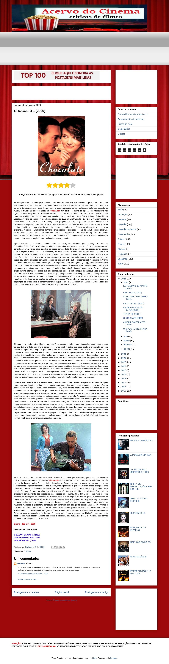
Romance (122, 254)
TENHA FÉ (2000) (131, 314)
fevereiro (128, 344)
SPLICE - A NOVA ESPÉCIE (138, 499)
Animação (122, 214)
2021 (124, 366)
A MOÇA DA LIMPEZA (141, 455)
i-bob (94, 658)
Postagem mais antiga (96, 592)
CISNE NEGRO (137, 513)
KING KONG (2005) (132, 292)
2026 (124, 279)
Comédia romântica (127, 229)
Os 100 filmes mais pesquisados (133, 114)
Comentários (124, 129)
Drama (28, 551)
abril (126, 336)
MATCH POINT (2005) (133, 303)
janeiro (127, 349)
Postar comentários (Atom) (65, 600)
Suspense (122, 259)
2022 (124, 362)
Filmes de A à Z (125, 124)
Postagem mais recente (26, 592)
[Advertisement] (85, 39)
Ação (120, 209)
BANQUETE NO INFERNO (138, 528)
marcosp (21, 564)
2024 (124, 354)
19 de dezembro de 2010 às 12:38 (33, 574)
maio (126, 282)
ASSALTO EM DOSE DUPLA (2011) (133, 308)
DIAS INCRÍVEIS (138, 556)
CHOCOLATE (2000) (133, 318)
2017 (124, 382)
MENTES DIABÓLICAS (141, 440)
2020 (124, 370)
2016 (124, 386)
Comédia (122, 224)
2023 (124, 358)
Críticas (121, 134)
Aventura (122, 219)
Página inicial (62, 592)
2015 (124, 391)
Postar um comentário (27, 579)
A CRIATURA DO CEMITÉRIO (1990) (139, 470)
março (127, 340)
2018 (124, 378)
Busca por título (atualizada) (131, 119)
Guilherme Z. (31, 547)
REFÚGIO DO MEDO (140, 542)
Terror (121, 264)
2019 (124, 374)
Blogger (113, 658)
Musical (121, 249)
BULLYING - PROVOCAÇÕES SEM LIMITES (141, 486)
